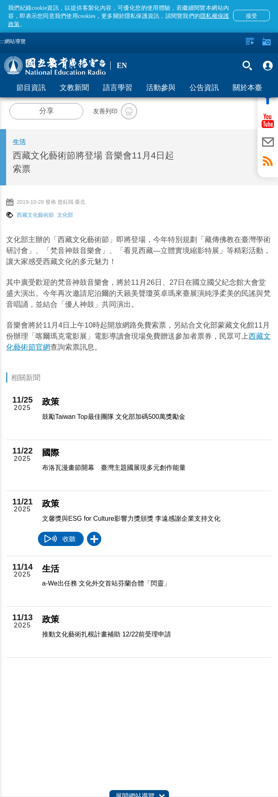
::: (2, 41)
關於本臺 (247, 88)
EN (122, 66)
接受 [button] (251, 16)
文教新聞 (74, 88)
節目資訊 (31, 88)
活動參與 (161, 88)
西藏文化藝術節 (35, 215)
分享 (46, 111)
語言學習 (117, 88)
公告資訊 (204, 88)
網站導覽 (15, 41)
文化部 (65, 215)
